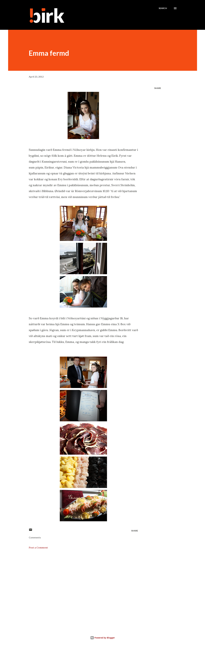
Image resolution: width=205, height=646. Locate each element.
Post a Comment (38, 547)
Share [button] (157, 88)
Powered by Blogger (102, 637)
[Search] (163, 8)
